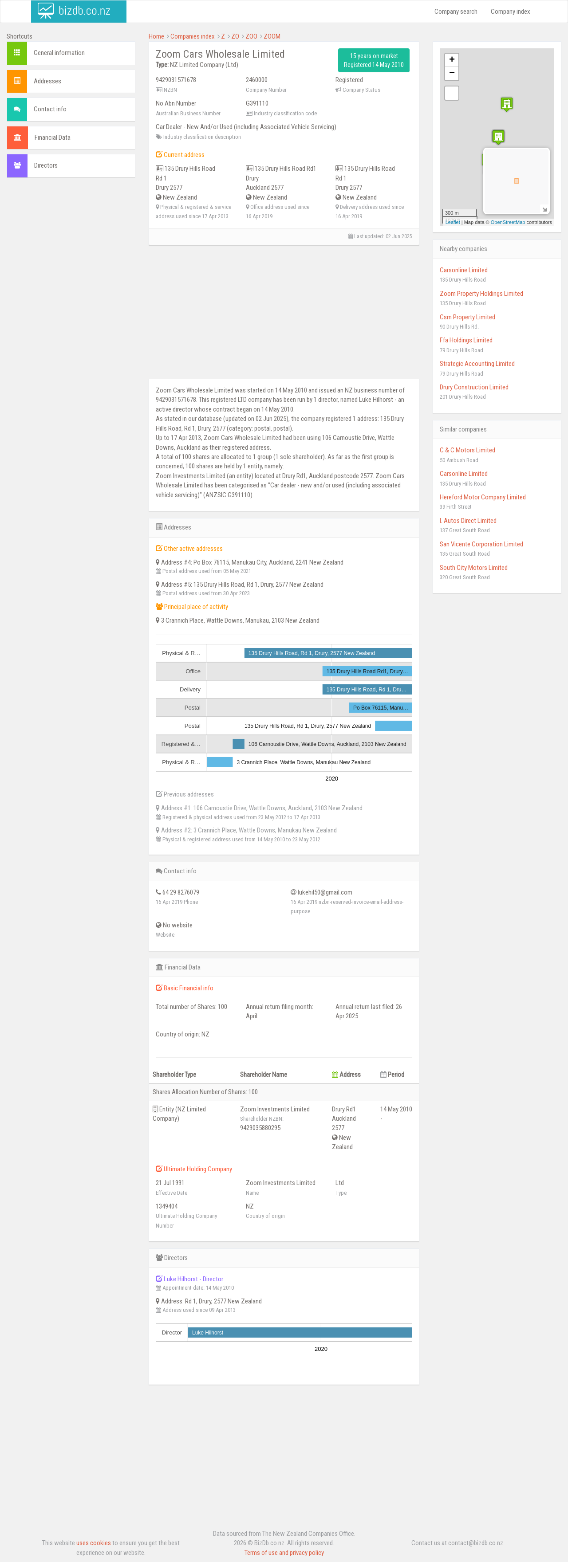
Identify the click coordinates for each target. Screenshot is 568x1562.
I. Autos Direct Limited (468, 521)
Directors (46, 165)
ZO (235, 36)
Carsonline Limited (464, 270)
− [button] (452, 73)
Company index (510, 12)
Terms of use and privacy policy (284, 1553)
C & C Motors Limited (467, 450)
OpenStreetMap (508, 222)
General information (59, 53)
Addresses (47, 81)
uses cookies (93, 1543)
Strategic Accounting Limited (477, 364)
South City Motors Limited (474, 568)
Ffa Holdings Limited (466, 340)
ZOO (251, 36)
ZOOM (272, 36)
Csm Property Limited (467, 317)
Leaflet (453, 222)
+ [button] (452, 60)
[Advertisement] (71, 320)
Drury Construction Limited (474, 387)
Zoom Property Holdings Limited (481, 294)
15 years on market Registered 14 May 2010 (374, 60)
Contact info (50, 109)
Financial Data (53, 137)
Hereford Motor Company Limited (483, 497)
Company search (455, 12)
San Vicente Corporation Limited (481, 544)
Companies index (192, 36)
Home (156, 36)
